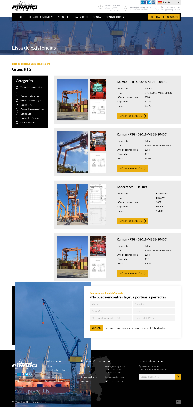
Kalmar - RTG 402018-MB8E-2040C (142, 82)
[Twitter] (150, 2)
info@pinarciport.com (170, 9)
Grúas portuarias (29, 96)
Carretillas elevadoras (32, 109)
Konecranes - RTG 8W (132, 187)
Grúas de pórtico (29, 118)
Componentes (28, 122)
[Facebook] (146, 2)
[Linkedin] (142, 2)
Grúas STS (25, 113)
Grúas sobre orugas (31, 100)
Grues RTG (26, 104)
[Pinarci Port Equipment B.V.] (24, 6)
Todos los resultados (31, 87)
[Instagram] (154, 2)
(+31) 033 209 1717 (170, 7)
